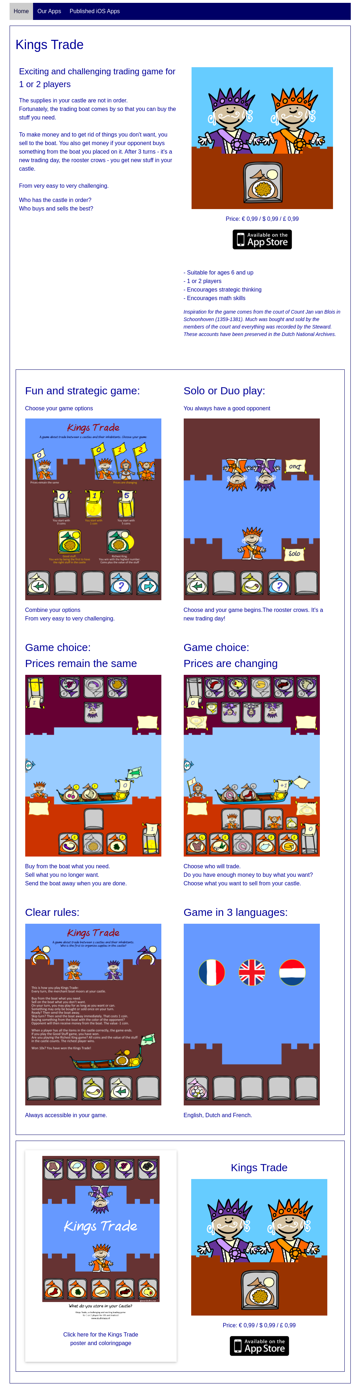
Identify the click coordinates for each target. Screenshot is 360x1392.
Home (21, 11)
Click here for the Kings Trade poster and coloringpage (100, 1339)
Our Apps (49, 11)
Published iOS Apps (95, 11)
